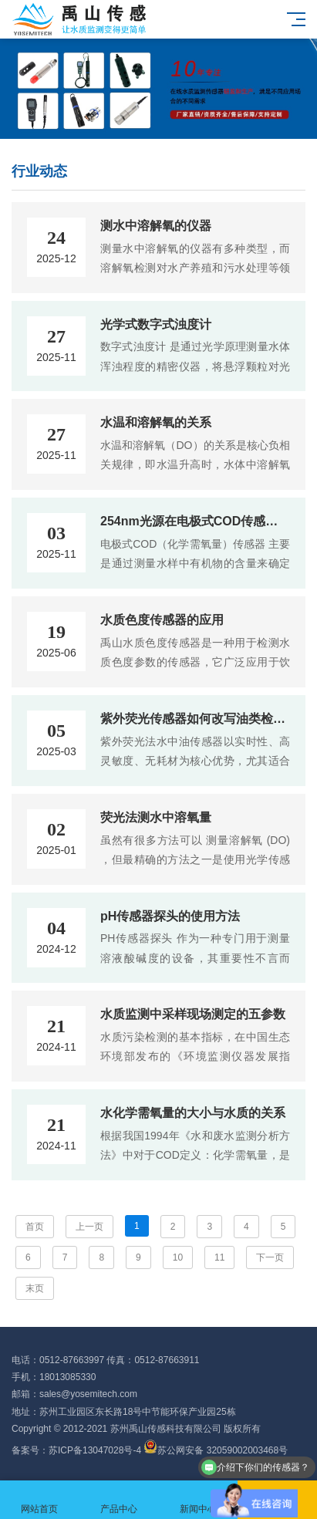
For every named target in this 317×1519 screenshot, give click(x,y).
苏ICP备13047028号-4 (95, 1450)
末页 (34, 1288)
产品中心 (119, 1500)
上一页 (89, 1226)
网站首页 (39, 1500)
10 (178, 1257)
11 (219, 1257)
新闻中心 (198, 1500)
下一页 (270, 1257)
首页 (34, 1226)
